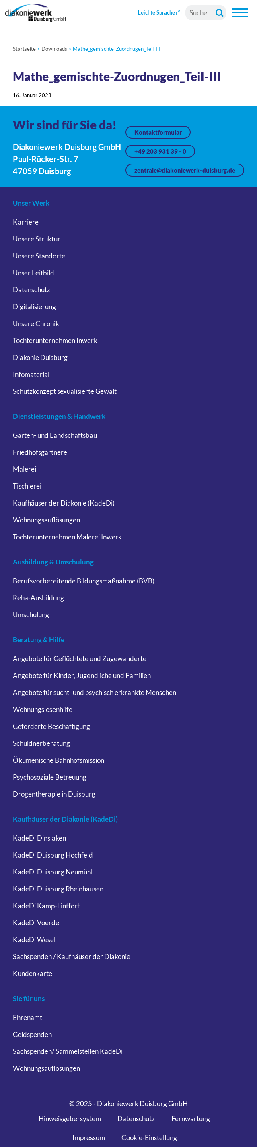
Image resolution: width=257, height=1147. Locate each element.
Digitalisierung (34, 306)
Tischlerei (27, 486)
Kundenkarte (32, 973)
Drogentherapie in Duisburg (54, 794)
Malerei (24, 469)
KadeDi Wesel (34, 939)
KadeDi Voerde (36, 922)
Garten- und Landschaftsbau (55, 435)
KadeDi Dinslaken (39, 838)
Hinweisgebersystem (70, 1118)
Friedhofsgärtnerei (41, 452)
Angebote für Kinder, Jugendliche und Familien (82, 675)
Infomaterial (31, 374)
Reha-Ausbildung (38, 597)
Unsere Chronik (36, 323)
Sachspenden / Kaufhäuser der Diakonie (71, 956)
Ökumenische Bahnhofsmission (58, 760)
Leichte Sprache (159, 12)
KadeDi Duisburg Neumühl (53, 872)
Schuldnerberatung (41, 743)
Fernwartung (190, 1118)
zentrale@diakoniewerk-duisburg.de (184, 170)
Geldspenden (32, 1034)
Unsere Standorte (39, 256)
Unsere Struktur (36, 239)
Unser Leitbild (33, 273)
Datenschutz (31, 289)
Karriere (26, 222)
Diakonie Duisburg (40, 357)
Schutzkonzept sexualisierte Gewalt (65, 391)
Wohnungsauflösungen (46, 520)
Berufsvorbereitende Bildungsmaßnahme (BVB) (83, 581)
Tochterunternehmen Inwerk (55, 340)
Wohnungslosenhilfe (42, 709)
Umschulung (31, 614)
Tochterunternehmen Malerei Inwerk (67, 537)
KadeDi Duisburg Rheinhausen (58, 889)
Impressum (88, 1137)
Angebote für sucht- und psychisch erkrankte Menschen (94, 692)
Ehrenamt (27, 1017)
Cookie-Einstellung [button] (149, 1137)
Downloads (54, 49)
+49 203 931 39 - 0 (160, 151)
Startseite (24, 49)
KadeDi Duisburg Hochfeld (53, 855)
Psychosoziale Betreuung (49, 777)
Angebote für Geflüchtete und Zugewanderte (79, 658)
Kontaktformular (158, 132)
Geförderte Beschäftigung (51, 726)
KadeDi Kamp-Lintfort (46, 905)
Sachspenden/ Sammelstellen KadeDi (68, 1051)
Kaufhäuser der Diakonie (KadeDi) (64, 503)
